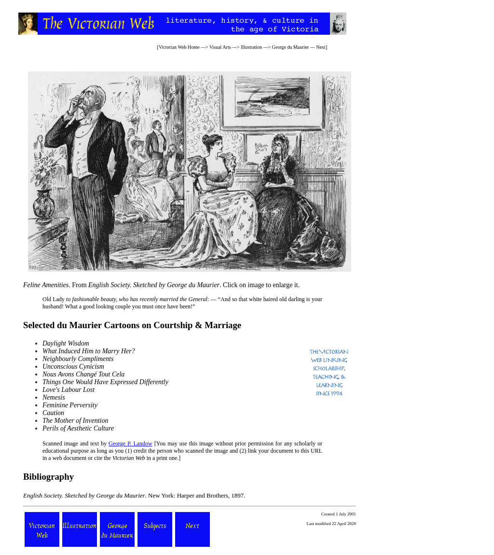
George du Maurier (290, 47)
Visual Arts (220, 47)
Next (320, 47)
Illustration (251, 47)
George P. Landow (130, 443)
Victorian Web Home (179, 47)
